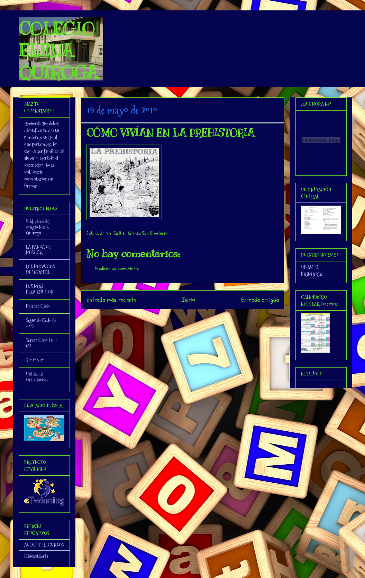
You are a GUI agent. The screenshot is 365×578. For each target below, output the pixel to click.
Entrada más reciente (111, 300)
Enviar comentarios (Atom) (196, 318)
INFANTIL (310, 267)
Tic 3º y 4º (35, 359)
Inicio (188, 300)
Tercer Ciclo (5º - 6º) (41, 343)
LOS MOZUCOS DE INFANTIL (40, 269)
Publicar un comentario (117, 268)
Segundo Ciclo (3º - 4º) (41, 323)
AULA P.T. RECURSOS (44, 544)
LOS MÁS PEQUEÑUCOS (39, 289)
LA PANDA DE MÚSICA (38, 249)
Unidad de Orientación (37, 377)
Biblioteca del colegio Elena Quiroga (37, 227)
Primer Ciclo (38, 306)
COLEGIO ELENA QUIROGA (58, 50)
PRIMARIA (311, 274)
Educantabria (36, 556)
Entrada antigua (260, 300)
